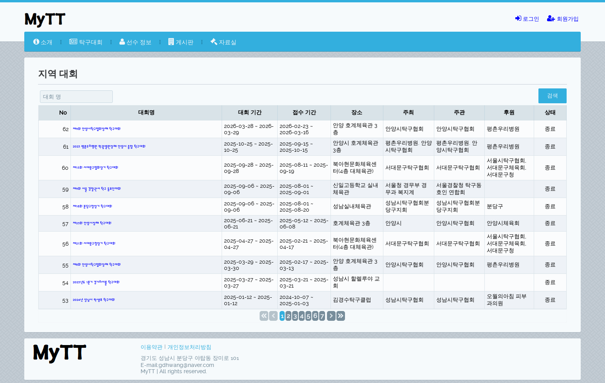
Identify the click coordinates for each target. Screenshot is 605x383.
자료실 (223, 42)
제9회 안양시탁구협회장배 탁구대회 (97, 129)
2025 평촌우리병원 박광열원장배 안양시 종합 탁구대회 (109, 147)
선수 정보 (135, 42)
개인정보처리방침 (189, 347)
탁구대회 (86, 42)
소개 (42, 42)
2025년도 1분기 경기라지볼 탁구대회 (96, 282)
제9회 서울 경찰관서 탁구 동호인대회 (97, 189)
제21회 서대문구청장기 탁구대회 (94, 244)
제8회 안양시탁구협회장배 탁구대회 (97, 265)
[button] (552, 95)
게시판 (180, 42)
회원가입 (563, 18)
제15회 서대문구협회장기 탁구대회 (95, 168)
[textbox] (76, 96)
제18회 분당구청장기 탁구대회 (92, 206)
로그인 (527, 18)
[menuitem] (42, 42)
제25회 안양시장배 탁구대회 (92, 223)
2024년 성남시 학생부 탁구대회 (94, 300)
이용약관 (152, 347)
